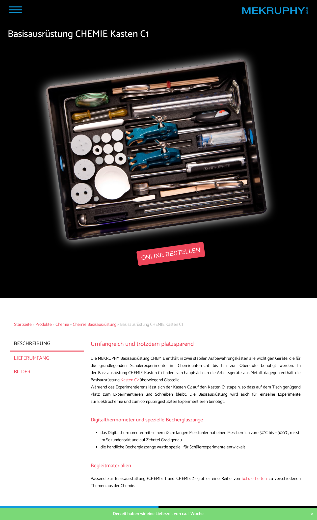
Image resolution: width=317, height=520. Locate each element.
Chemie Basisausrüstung (94, 324)
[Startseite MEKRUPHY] (274, 11)
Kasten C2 (130, 380)
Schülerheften (254, 478)
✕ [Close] (311, 514)
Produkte (43, 324)
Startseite (23, 324)
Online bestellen (171, 253)
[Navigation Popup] (15, 9)
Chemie (62, 324)
